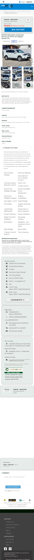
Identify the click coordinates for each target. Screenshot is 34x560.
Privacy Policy (10, 527)
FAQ (7, 545)
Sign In (22, 2)
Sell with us (10, 542)
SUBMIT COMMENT (13, 487)
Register (29, 2)
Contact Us (10, 522)
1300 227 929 (14, 379)
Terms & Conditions (12, 525)
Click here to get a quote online (13, 377)
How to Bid (10, 539)
